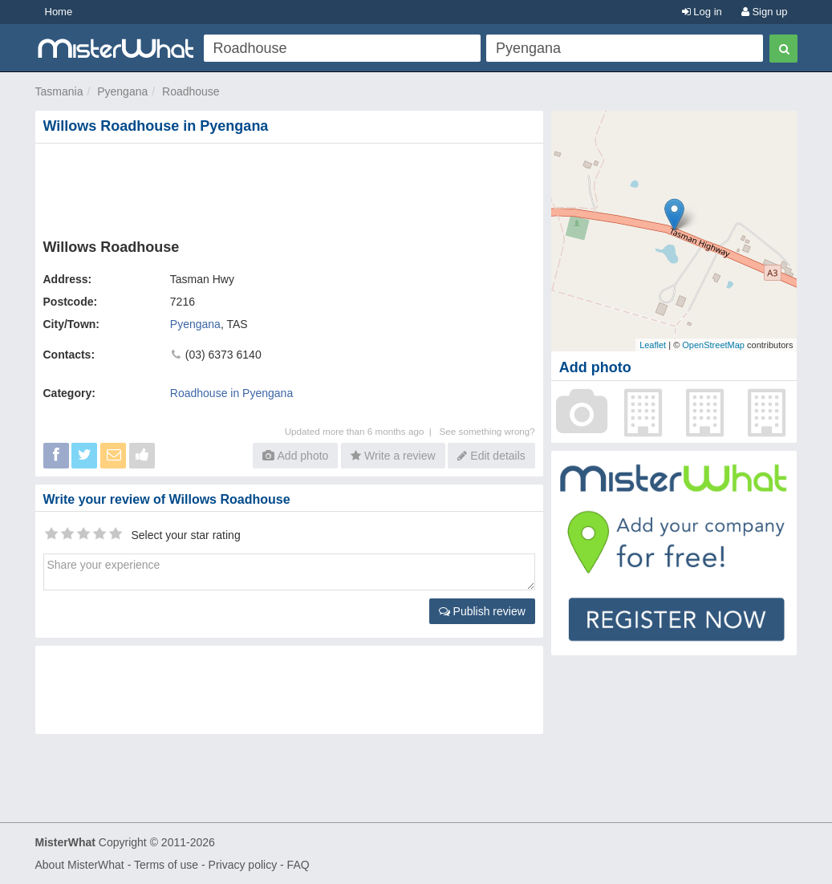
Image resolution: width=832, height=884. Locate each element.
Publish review (482, 611)
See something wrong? (487, 431)
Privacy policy (243, 864)
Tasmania (59, 91)
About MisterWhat (79, 864)
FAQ (298, 864)
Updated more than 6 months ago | (362, 431)
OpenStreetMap (713, 345)
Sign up (764, 12)
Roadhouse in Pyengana (231, 393)
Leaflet (652, 345)
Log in (702, 12)
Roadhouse (191, 91)
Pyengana (122, 91)
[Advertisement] (293, 188)
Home (59, 12)
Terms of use (166, 864)
